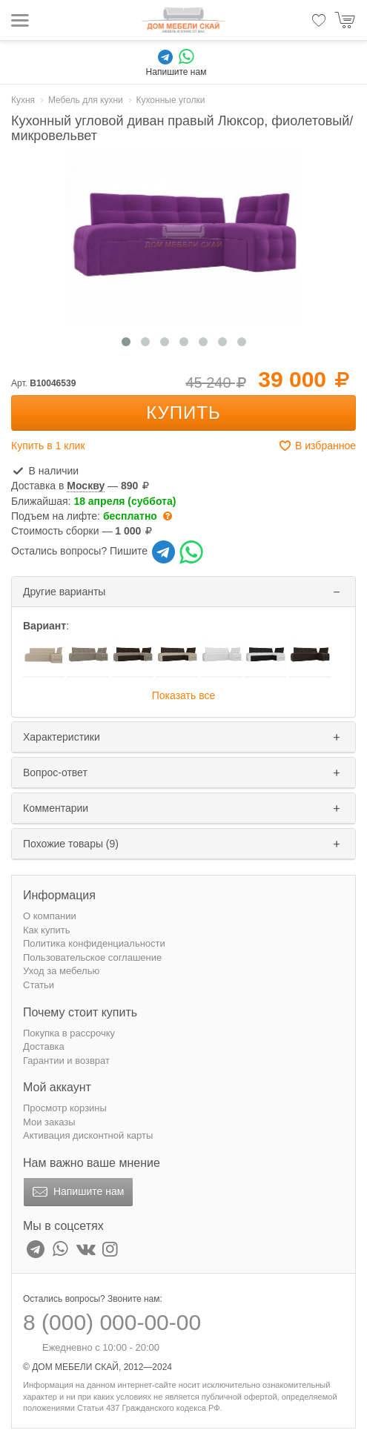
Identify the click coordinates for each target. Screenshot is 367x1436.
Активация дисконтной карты (88, 1135)
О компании (49, 916)
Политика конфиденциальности (94, 943)
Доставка (44, 1046)
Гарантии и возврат (66, 1060)
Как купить (46, 930)
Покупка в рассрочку (69, 1033)
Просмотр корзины (65, 1108)
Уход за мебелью (61, 970)
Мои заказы (49, 1122)
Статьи (38, 984)
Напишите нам (77, 1192)
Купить (183, 413)
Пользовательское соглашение (92, 957)
